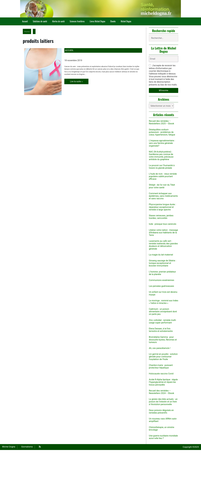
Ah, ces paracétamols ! (159, 348)
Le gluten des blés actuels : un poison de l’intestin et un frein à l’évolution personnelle (163, 401)
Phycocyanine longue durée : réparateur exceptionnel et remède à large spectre (162, 207)
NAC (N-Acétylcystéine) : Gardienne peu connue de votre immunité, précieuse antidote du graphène (161, 155)
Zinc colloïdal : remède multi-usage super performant (162, 321)
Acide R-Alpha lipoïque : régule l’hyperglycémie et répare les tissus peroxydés (163, 382)
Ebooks (113, 21)
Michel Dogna (126, 21)
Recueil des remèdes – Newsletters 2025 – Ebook (161, 122)
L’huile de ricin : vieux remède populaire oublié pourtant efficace (163, 176)
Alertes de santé (58, 21)
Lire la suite (79, 81)
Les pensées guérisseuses (161, 286)
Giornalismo (27, 446)
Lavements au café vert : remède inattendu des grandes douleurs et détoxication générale (163, 245)
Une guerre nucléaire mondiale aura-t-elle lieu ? (163, 437)
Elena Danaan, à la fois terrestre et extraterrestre (161, 329)
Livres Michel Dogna (97, 21)
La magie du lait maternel (161, 254)
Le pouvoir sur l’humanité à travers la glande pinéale (161, 166)
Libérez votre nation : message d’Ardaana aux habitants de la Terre (163, 232)
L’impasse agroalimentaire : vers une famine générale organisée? (162, 143)
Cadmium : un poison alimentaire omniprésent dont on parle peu (163, 311)
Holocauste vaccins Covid (161, 373)
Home (27, 31)
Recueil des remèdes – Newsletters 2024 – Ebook (161, 391)
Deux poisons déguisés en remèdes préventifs (161, 411)
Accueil (25, 21)
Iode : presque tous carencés (162, 224)
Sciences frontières (77, 21)
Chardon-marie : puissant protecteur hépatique (161, 366)
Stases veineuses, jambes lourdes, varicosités (161, 216)
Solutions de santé (40, 21)
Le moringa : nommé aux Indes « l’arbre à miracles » (163, 301)
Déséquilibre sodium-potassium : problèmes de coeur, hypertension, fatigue (162, 132)
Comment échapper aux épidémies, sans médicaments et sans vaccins (163, 196)
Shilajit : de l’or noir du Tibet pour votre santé (162, 186)
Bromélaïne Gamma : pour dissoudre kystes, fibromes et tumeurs (163, 339)
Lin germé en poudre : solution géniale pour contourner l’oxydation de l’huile (163, 356)
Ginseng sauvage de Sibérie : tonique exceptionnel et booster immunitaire (162, 263)
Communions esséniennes (161, 280)
